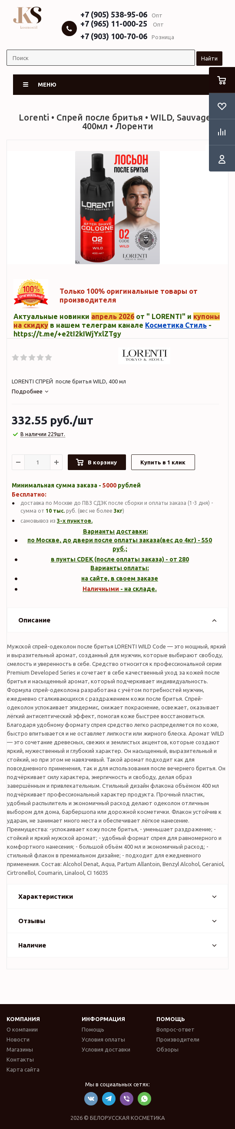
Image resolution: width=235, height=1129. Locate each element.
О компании (22, 1029)
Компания (23, 1019)
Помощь (170, 1019)
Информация (103, 1019)
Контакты (20, 1059)
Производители (177, 1039)
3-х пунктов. (75, 520)
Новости (18, 1039)
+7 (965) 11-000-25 (113, 23)
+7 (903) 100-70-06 (113, 36)
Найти (209, 58)
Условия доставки (106, 1049)
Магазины (20, 1049)
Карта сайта (23, 1069)
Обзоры (167, 1049)
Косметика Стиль (176, 325)
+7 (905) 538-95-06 (113, 14)
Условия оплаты (103, 1039)
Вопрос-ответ (175, 1029)
